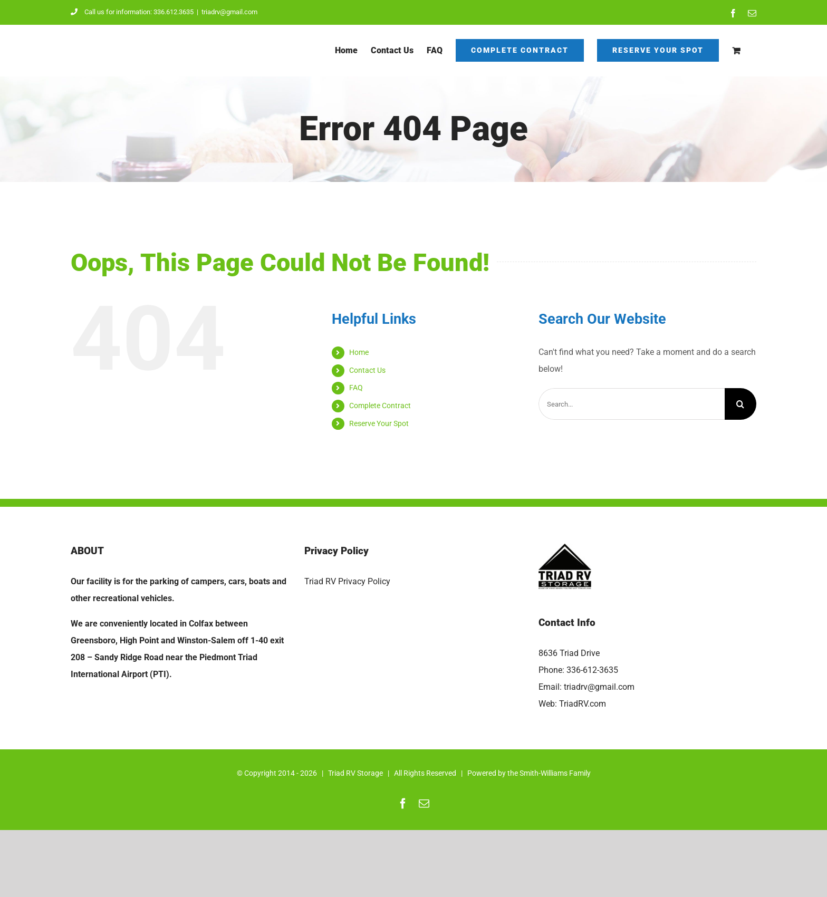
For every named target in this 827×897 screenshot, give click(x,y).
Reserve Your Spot (379, 423)
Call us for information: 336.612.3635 (132, 12)
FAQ (356, 387)
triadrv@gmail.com (229, 12)
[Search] (740, 404)
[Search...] (631, 404)
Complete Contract (380, 405)
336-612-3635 (592, 670)
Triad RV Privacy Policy (347, 581)
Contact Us (367, 370)
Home (359, 352)
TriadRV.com (582, 704)
